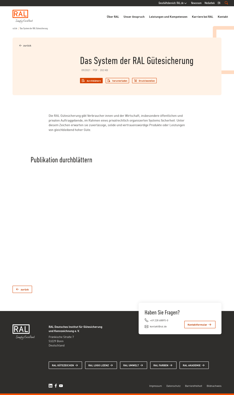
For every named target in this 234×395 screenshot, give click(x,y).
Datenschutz (173, 385)
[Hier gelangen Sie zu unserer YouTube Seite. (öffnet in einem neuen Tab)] (61, 386)
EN (219, 3)
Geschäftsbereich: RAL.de (171, 3)
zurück (27, 45)
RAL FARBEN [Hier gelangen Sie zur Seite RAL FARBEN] (160, 365)
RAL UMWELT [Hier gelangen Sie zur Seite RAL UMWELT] (131, 365)
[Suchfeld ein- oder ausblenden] (226, 2)
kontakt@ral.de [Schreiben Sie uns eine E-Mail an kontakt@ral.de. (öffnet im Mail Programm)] (158, 326)
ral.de (15, 28)
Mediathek (210, 3)
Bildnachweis (214, 385)
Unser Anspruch (134, 16)
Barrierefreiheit (193, 385)
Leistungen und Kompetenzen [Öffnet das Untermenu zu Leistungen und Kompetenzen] (168, 16)
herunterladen (119, 80)
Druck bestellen (147, 80)
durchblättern (94, 80)
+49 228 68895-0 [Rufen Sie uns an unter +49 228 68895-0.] (159, 320)
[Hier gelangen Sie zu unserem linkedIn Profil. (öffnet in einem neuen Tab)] (50, 386)
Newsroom (196, 3)
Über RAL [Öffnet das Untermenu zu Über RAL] (113, 16)
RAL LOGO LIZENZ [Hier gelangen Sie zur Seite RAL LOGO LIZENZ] (98, 365)
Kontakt (223, 16)
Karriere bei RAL (202, 16)
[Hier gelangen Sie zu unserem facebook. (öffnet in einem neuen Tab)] (56, 386)
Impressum (155, 385)
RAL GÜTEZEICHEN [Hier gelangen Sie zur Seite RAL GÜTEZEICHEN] (63, 365)
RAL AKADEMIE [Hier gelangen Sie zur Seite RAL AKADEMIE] (192, 365)
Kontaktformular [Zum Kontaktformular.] (197, 324)
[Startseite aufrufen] (23, 16)
